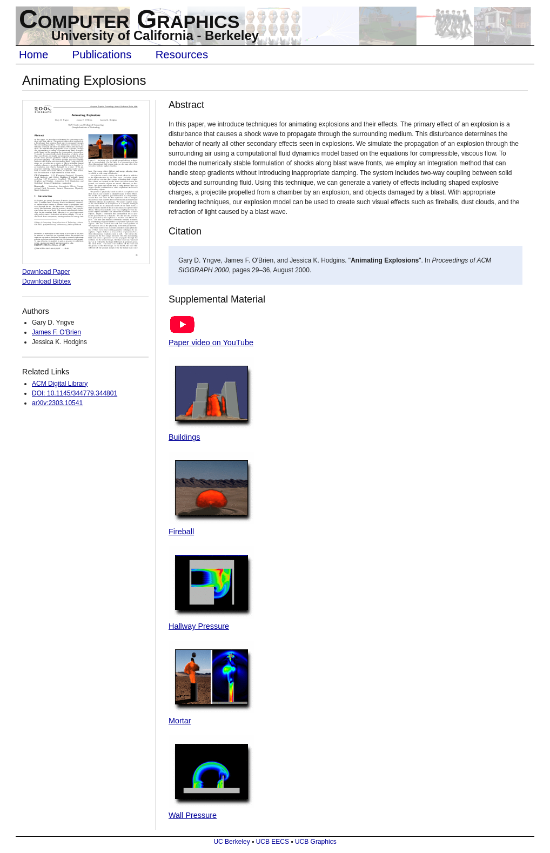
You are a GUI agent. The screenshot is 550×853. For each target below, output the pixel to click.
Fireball (181, 531)
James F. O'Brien (56, 332)
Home (33, 55)
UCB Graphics (316, 841)
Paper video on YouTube (211, 342)
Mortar (180, 720)
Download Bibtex (46, 281)
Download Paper (46, 272)
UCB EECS (272, 841)
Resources (182, 55)
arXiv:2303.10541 (57, 403)
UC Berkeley (231, 841)
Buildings (184, 437)
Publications (102, 55)
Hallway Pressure (199, 626)
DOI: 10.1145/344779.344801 (74, 393)
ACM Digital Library (60, 383)
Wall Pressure (193, 815)
